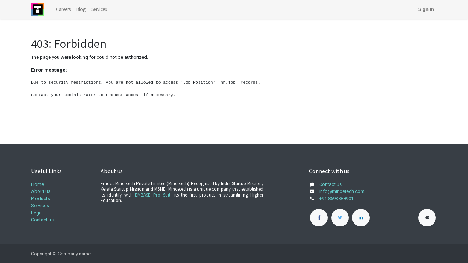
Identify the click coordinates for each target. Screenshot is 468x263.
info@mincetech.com (342, 191)
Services (40, 205)
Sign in (426, 9)
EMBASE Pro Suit (152, 195)
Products (40, 198)
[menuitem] (63, 9)
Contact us (42, 219)
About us (40, 191)
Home (37, 184)
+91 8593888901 (336, 198)
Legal (37, 213)
